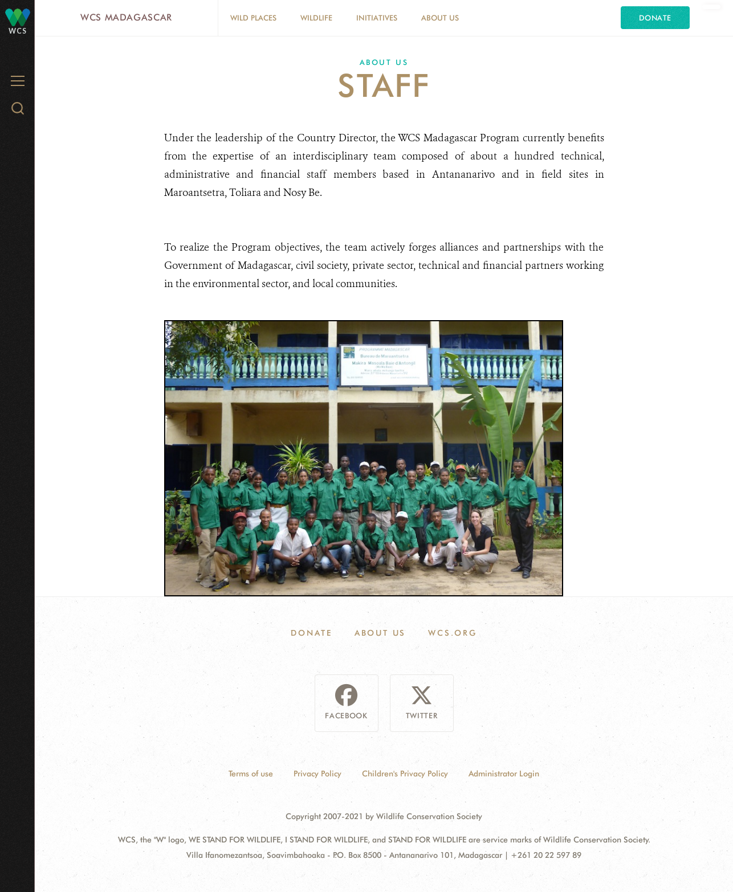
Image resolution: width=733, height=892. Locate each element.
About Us (440, 17)
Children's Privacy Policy (405, 773)
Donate (655, 17)
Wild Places (253, 17)
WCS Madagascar (126, 17)
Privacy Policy (317, 773)
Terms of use (251, 773)
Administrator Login (504, 773)
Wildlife (316, 17)
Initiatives (376, 17)
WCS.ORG (452, 632)
